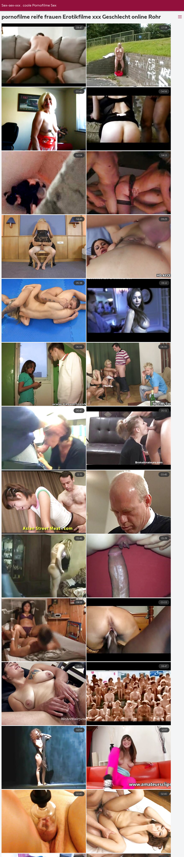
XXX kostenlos (77, 844)
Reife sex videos (168, 851)
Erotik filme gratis (74, 851)
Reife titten (102, 851)
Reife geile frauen (19, 848)
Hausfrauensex (85, 848)
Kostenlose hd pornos (98, 855)
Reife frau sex (113, 848)
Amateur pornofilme (53, 848)
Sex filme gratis (48, 844)
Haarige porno (66, 855)
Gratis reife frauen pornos (147, 848)
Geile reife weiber (106, 844)
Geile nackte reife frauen (136, 855)
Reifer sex (42, 855)
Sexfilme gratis (171, 855)
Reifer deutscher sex (41, 851)
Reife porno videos (164, 844)
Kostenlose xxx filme (17, 844)
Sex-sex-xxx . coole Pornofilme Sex (29, 5)
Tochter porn (134, 844)
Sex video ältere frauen (134, 851)
